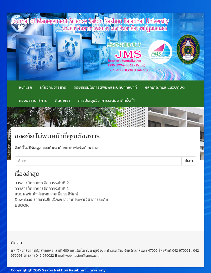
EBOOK (22, 205)
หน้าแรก (25, 87)
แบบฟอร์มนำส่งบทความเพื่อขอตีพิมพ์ (46, 194)
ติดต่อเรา (62, 100)
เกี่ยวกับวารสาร (53, 87)
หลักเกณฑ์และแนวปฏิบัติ (165, 87)
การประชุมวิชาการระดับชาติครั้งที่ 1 (106, 100)
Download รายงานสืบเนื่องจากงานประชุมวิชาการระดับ (61, 199)
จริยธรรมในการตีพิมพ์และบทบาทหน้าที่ (105, 87)
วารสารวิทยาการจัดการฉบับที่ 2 (42, 182)
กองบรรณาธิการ (33, 100)
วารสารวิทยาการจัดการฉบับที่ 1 (42, 188)
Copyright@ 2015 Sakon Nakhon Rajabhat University (58, 270)
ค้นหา (189, 161)
